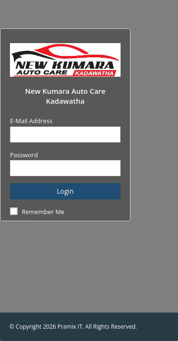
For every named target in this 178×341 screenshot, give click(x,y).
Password (24, 155)
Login (65, 191)
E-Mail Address (31, 121)
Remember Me (43, 211)
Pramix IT (69, 327)
